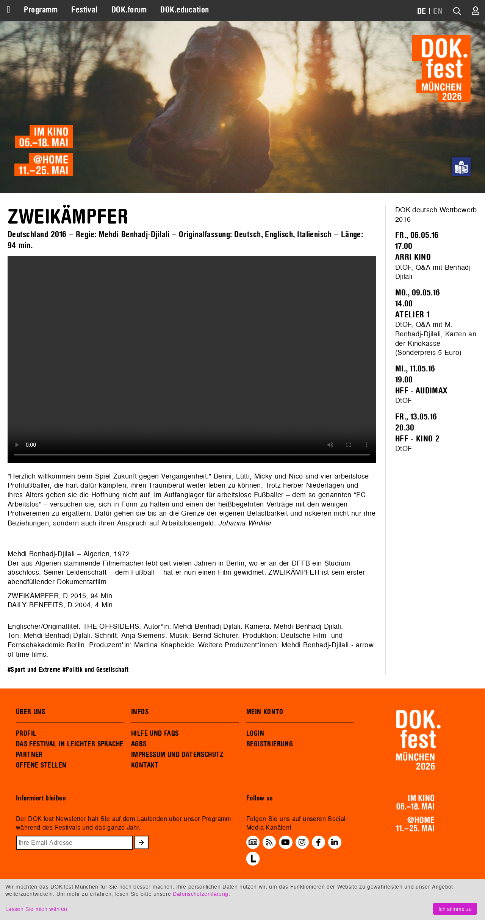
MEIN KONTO (264, 712)
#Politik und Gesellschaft (95, 669)
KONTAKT (145, 765)
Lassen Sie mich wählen (36, 908)
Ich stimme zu (455, 908)
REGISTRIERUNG (269, 744)
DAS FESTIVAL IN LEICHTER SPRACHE (69, 744)
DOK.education (184, 9)
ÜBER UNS (30, 712)
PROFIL (26, 733)
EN (438, 11)
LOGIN (255, 733)
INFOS (140, 712)
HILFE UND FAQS (154, 733)
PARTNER (29, 754)
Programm (41, 9)
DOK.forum (129, 9)
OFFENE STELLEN (41, 765)
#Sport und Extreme (34, 669)
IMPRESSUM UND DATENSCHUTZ (177, 754)
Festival (84, 9)
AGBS (139, 744)
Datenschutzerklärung (200, 893)
